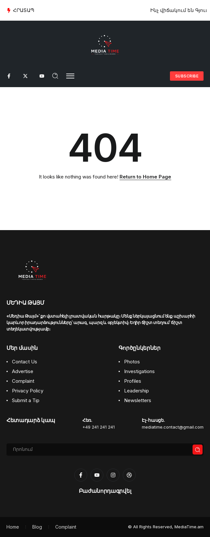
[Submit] (198, 450)
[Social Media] (8, 76)
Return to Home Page (145, 177)
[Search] (105, 449)
